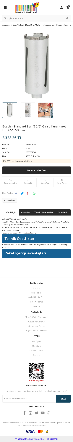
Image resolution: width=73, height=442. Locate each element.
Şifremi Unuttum (36, 350)
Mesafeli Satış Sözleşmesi (36, 317)
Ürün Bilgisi (10, 212)
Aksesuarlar (31, 144)
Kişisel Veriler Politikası (36, 330)
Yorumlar (25, 212)
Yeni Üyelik (36, 341)
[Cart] (68, 8)
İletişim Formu (36, 302)
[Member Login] (61, 7)
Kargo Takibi (36, 293)
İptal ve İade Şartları (36, 326)
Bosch (28, 148)
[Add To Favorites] (10, 182)
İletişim (36, 288)
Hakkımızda (36, 306)
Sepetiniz (36, 355)
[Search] (36, 18)
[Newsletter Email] (29, 399)
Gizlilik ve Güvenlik (36, 321)
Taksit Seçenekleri (44, 212)
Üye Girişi (36, 346)
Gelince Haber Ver (36, 170)
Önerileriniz (64, 212)
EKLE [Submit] (63, 398)
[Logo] (26, 7)
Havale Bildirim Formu (37, 297)
